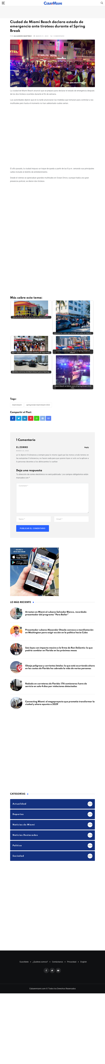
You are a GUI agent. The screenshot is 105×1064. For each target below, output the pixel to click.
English (83, 930)
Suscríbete (24, 930)
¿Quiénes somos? (40, 930)
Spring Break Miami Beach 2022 (38, 374)
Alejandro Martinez (23, 36)
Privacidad (71, 930)
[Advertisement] (28, 135)
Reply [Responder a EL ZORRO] (86, 416)
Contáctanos (57, 930)
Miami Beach (17, 374)
